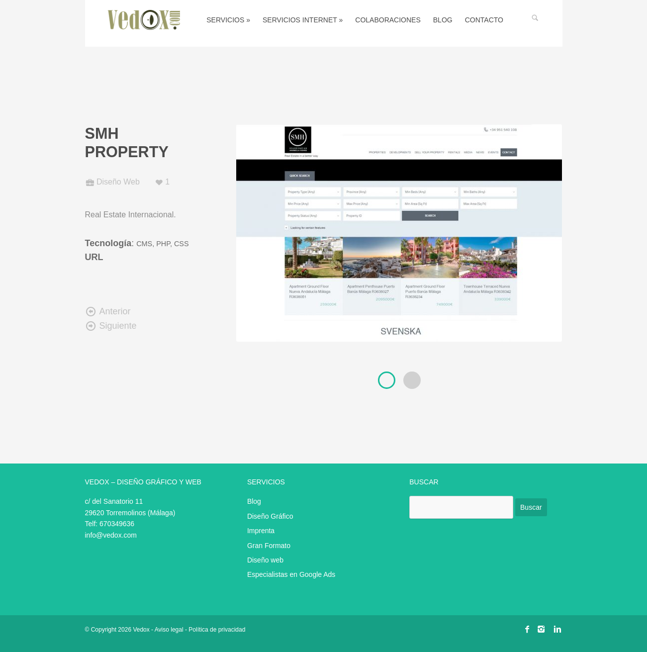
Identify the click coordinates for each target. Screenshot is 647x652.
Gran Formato (268, 546)
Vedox (141, 629)
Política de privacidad (216, 629)
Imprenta (261, 531)
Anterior (108, 311)
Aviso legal (169, 629)
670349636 (116, 524)
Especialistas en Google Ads (291, 574)
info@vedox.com (111, 535)
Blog (443, 20)
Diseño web (265, 560)
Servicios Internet (303, 20)
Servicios (228, 20)
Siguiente (111, 326)
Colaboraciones (387, 20)
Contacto (484, 20)
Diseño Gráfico (270, 516)
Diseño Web (118, 182)
